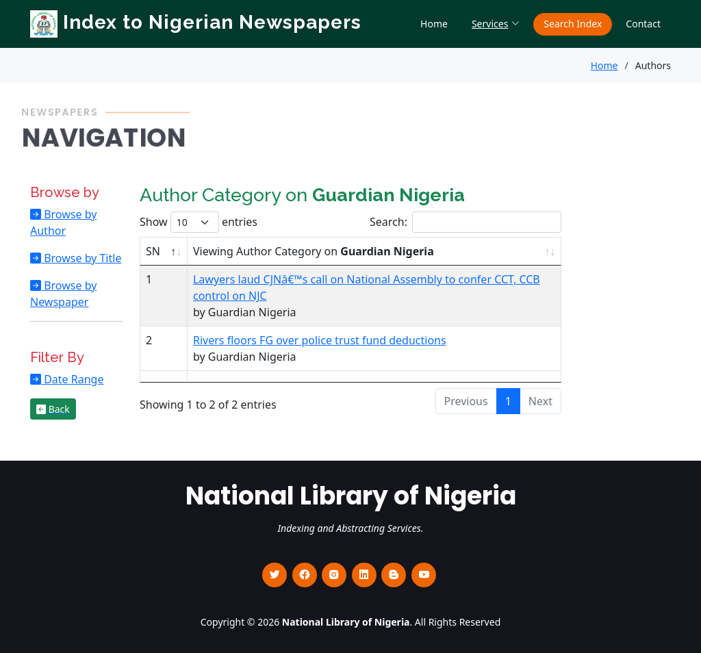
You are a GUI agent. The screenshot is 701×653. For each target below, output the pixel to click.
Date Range (72, 379)
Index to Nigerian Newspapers (195, 22)
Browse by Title (81, 258)
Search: (465, 222)
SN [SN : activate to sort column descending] (153, 251)
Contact (643, 23)
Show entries (198, 222)
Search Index (573, 23)
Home (434, 23)
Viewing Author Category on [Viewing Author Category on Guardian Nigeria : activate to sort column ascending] (313, 251)
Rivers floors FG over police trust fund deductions (319, 340)
